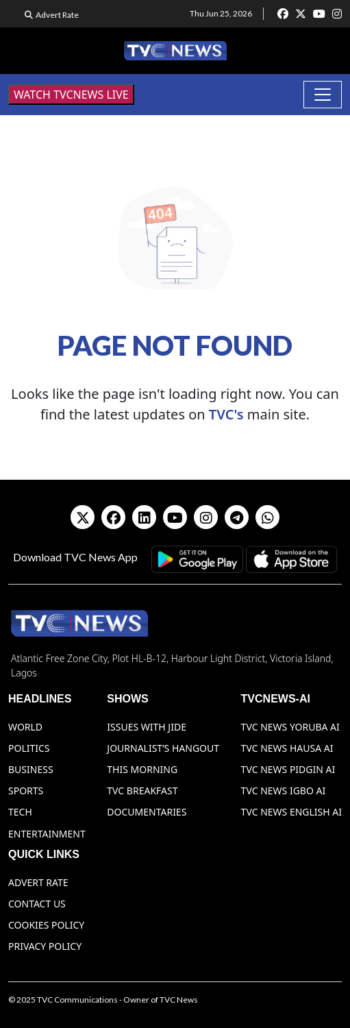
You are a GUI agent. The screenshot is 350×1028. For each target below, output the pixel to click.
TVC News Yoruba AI (290, 726)
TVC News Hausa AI (287, 748)
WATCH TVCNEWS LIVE (71, 94)
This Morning (142, 769)
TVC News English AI (291, 811)
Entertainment (47, 833)
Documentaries (146, 811)
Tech (20, 811)
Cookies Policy (46, 924)
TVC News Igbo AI (283, 790)
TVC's (226, 414)
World (25, 726)
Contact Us (37, 903)
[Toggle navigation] (322, 94)
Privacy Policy (45, 946)
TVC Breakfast (142, 790)
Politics (29, 748)
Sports (25, 790)
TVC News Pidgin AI (288, 769)
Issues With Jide (146, 726)
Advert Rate (57, 15)
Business (30, 769)
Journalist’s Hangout (163, 748)
